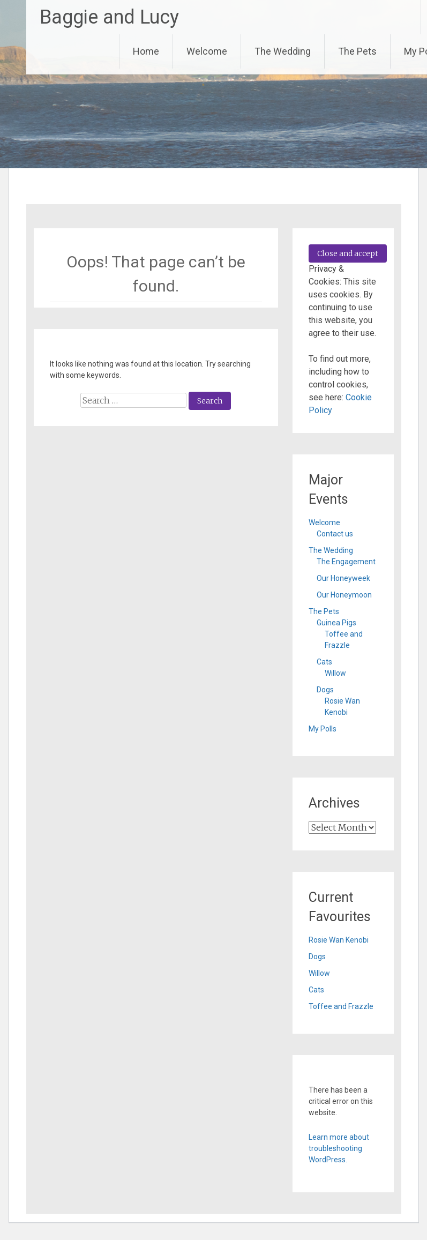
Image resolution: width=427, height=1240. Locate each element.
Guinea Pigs (336, 622)
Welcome (206, 51)
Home (146, 51)
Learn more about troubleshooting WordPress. (339, 1148)
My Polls (322, 728)
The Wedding (282, 51)
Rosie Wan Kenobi (339, 940)
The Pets (357, 51)
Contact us (335, 533)
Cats (324, 662)
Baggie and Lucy (109, 17)
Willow (335, 673)
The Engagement (346, 561)
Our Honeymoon (344, 595)
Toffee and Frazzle (341, 1006)
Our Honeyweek (343, 578)
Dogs (325, 689)
